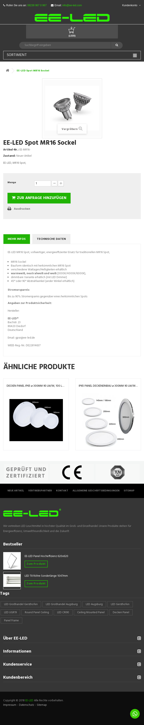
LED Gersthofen (120, 604)
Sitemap (129, 491)
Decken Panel (121, 612)
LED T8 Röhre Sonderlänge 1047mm (46, 576)
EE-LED (29, 700)
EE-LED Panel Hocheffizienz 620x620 (46, 556)
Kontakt (62, 491)
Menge (11, 182)
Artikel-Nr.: (11, 150)
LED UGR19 (10, 612)
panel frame (11, 620)
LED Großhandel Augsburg (62, 604)
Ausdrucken (22, 209)
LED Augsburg (94, 604)
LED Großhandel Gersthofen (21, 604)
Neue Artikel (15, 491)
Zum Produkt (36, 564)
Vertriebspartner (40, 491)
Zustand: (9, 156)
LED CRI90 (63, 612)
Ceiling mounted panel (91, 612)
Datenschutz (26, 705)
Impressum (9, 705)
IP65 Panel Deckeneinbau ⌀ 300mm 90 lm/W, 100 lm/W (108, 386)
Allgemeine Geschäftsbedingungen (96, 491)
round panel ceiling (37, 612)
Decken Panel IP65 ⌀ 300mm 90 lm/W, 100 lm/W (36, 386)
